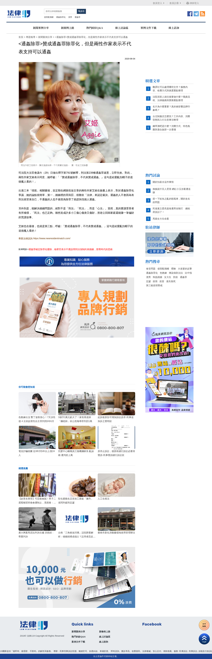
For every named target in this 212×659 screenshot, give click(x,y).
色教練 (163, 273)
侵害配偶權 (49, 17)
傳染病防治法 (176, 273)
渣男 (70, 17)
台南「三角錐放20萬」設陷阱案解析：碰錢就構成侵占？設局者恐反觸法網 (77, 536)
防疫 (175, 277)
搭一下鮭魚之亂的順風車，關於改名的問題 (171, 200)
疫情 (155, 281)
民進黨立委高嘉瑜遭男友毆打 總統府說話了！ (171, 210)
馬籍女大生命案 (161, 218)
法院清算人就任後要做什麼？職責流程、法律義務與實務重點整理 (171, 99)
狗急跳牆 (157, 277)
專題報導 (30, 37)
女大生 (167, 277)
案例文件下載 (148, 28)
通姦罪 (77, 17)
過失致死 (171, 281)
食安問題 (150, 268)
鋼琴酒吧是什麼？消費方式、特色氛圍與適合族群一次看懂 (171, 128)
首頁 (21, 37)
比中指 (188, 273)
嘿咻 (173, 268)
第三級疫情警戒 (154, 285)
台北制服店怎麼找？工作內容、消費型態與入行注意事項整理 (171, 118)
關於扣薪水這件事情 (163, 182)
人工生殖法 (103, 498)
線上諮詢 (174, 28)
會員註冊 (175, 3)
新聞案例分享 (41, 28)
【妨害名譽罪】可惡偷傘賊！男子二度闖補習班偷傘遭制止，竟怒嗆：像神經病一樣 (37, 502)
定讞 (148, 281)
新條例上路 (67, 28)
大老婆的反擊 (185, 268)
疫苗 (162, 281)
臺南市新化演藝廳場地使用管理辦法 (116, 532)
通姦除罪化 (61, 17)
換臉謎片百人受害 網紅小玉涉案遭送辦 (172, 191)
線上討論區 (121, 28)
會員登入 (159, 3)
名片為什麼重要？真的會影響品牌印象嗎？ (171, 108)
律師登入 (192, 3)
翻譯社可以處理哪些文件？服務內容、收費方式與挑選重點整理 (170, 89)
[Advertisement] (77, 360)
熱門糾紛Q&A (94, 28)
